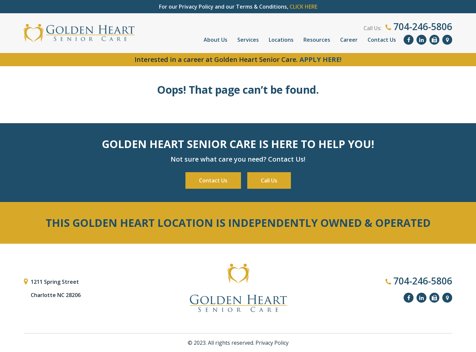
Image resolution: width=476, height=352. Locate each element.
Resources (316, 39)
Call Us (269, 180)
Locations (281, 39)
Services (248, 39)
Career (349, 39)
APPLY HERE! (320, 59)
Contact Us (382, 39)
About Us (215, 39)
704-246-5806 (418, 26)
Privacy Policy (272, 342)
